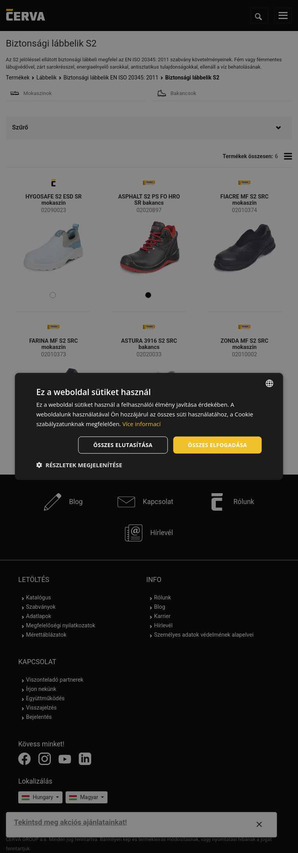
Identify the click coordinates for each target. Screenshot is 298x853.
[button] (79, 464)
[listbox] (270, 383)
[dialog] (149, 426)
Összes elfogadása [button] (217, 444)
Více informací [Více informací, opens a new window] (141, 424)
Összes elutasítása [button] (123, 444)
